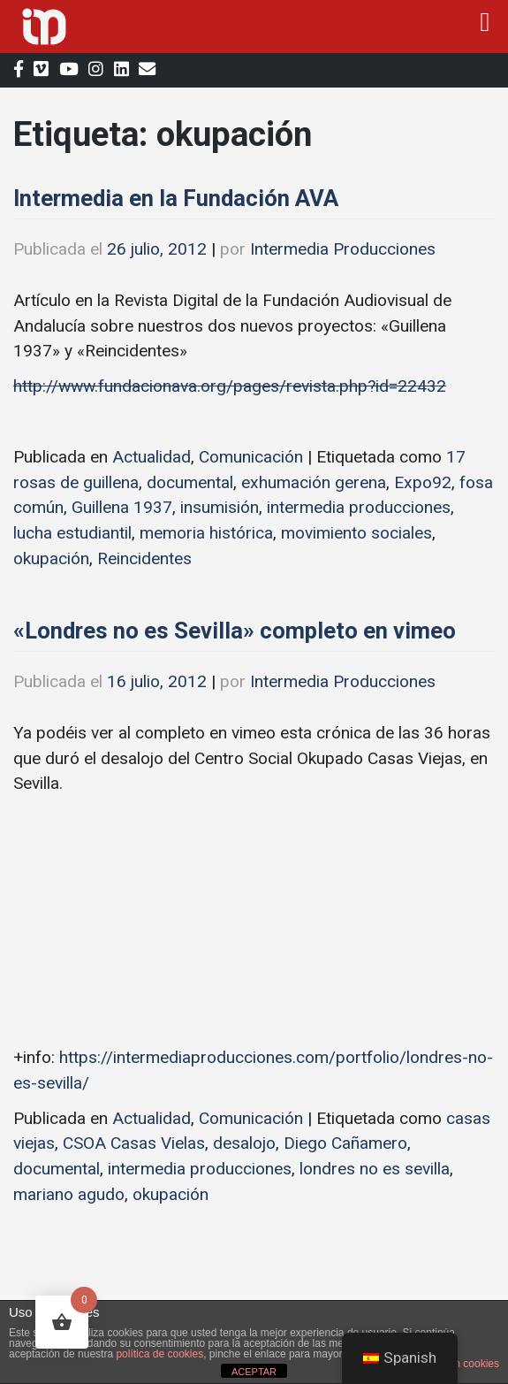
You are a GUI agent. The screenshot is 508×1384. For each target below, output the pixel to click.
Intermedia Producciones (343, 249)
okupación (51, 558)
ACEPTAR (254, 1371)
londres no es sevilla (374, 1168)
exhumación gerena (313, 482)
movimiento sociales (356, 533)
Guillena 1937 (122, 507)
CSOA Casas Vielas (134, 1143)
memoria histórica (206, 533)
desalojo (244, 1143)
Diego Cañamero (345, 1143)
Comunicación (251, 457)
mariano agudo (69, 1194)
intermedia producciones (359, 507)
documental (190, 482)
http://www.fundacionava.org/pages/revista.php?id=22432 (229, 386)
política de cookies (159, 1354)
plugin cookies (465, 1363)
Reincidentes (144, 558)
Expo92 (422, 482)
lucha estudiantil (72, 533)
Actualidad (151, 457)
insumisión (219, 507)
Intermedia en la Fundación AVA (175, 198)
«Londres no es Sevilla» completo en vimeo (234, 630)
